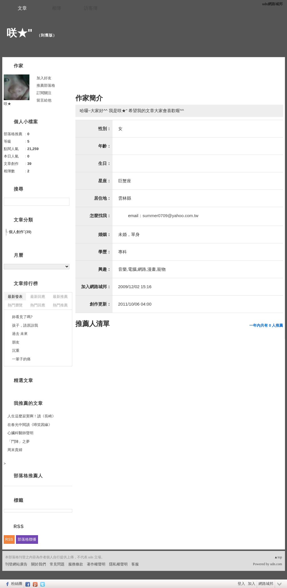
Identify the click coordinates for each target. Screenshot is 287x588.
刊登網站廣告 (16, 564)
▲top (278, 557)
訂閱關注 (44, 93)
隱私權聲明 (118, 564)
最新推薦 (60, 296)
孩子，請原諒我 (25, 325)
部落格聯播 (27, 539)
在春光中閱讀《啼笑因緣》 (29, 425)
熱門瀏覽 (15, 305)
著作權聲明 (96, 564)
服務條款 (75, 564)
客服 (135, 564)
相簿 (56, 8)
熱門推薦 (60, 305)
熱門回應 (37, 305)
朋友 (15, 342)
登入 (241, 583)
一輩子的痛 (21, 359)
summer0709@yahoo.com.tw (170, 215)
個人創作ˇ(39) (20, 232)
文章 (22, 8)
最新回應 (37, 296)
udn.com (276, 564)
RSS (9, 539)
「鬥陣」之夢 (18, 441)
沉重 (15, 350)
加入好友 (44, 78)
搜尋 (64, 202)
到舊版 (47, 35)
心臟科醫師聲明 (20, 433)
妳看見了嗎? (22, 317)
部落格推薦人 (28, 475)
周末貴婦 (14, 450)
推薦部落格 (46, 85)
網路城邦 (265, 583)
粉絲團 (16, 583)
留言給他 (44, 100)
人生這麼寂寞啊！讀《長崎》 (31, 416)
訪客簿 (91, 8)
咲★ (7, 104)
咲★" (20, 33)
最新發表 (15, 296)
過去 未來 (20, 334)
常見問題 (57, 564)
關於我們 (38, 564)
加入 (251, 583)
